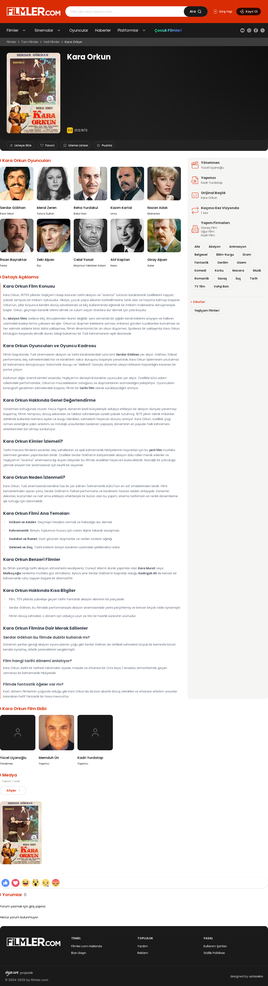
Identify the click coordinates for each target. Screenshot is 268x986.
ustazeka (256, 976)
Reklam (142, 953)
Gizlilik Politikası (214, 953)
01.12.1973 (81, 130)
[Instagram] (249, 30)
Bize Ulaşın (78, 953)
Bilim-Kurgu (225, 254)
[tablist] (13, 790)
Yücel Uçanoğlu (212, 167)
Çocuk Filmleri (168, 30)
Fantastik (202, 262)
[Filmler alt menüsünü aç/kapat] (24, 30)
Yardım (142, 946)
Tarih (254, 278)
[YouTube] (242, 30)
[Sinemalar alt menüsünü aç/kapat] (59, 30)
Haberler (103, 30)
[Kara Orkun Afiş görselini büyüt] (21, 832)
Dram (247, 254)
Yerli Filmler (51, 42)
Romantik (202, 278)
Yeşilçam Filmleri (207, 310)
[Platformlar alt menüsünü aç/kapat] (144, 30)
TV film (200, 286)
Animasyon (237, 247)
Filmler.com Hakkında (86, 946)
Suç (238, 278)
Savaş (222, 278)
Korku (219, 270)
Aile (197, 247)
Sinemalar (44, 30)
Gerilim (222, 262)
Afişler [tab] (13, 790)
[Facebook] (256, 30)
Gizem (241, 262)
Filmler (13, 30)
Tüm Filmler (29, 42)
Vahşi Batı (221, 286)
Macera (238, 270)
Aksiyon (214, 247)
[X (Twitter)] (262, 30)
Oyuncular (78, 30)
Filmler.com (39, 980)
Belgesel (201, 254)
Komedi (200, 270)
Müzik (257, 270)
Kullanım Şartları (215, 946)
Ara (196, 11)
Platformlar (128, 30)
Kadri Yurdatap (212, 182)
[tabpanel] (134, 833)
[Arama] (124, 11)
